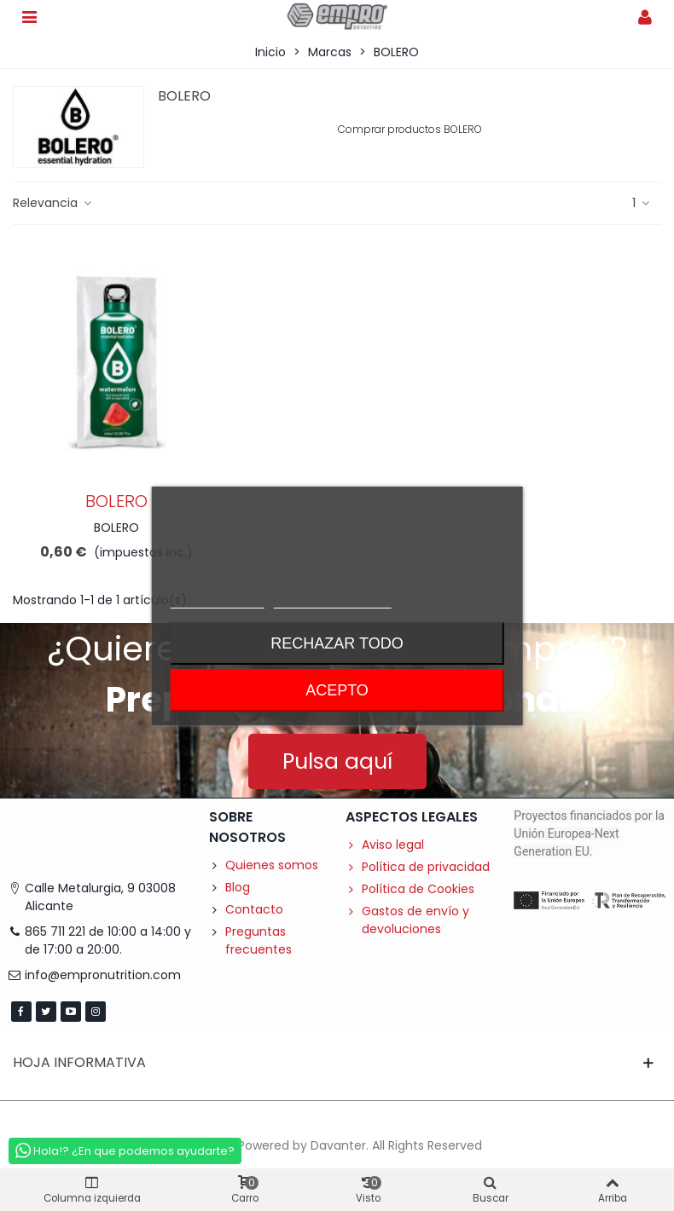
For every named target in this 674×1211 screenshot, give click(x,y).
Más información (217, 600)
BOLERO (116, 501)
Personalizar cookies (333, 600)
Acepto (337, 690)
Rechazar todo (336, 643)
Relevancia (53, 202)
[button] (337, 761)
